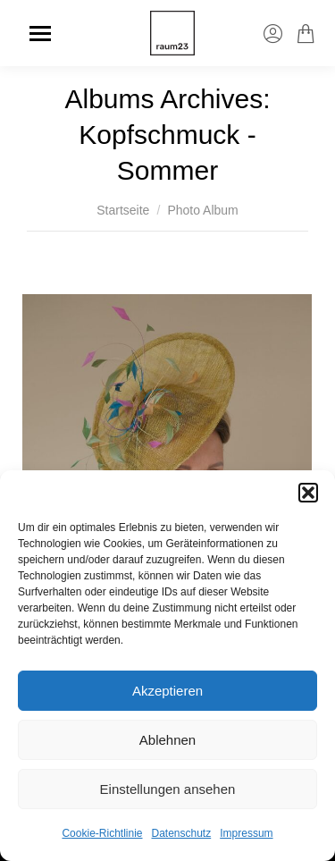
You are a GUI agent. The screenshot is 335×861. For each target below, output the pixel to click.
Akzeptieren (167, 690)
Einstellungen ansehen (168, 789)
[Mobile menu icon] (40, 33)
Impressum (246, 833)
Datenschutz (182, 833)
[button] (308, 493)
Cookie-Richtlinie (102, 833)
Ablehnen (167, 739)
